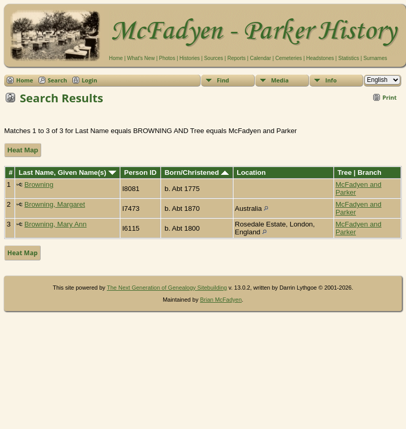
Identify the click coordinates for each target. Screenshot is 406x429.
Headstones (320, 58)
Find (223, 80)
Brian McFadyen (221, 299)
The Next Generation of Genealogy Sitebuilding (167, 287)
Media (280, 80)
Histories (189, 58)
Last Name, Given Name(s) (67, 172)
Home (116, 58)
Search (57, 80)
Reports (236, 58)
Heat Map (22, 150)
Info (331, 80)
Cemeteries (288, 58)
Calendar (260, 58)
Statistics (348, 58)
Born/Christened (197, 172)
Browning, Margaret (54, 204)
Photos (167, 58)
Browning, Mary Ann (55, 224)
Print (390, 97)
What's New (141, 58)
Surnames (375, 58)
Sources (213, 58)
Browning (39, 184)
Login (89, 80)
